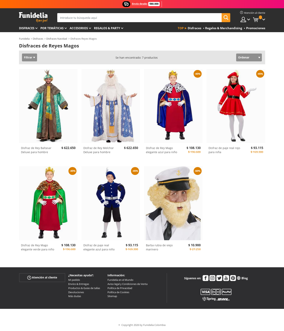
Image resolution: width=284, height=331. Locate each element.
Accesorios (79, 28)
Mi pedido (74, 280)
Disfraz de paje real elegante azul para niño (99, 247)
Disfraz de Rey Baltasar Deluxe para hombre (36, 150)
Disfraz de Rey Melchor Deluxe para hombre (98, 150)
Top (181, 28)
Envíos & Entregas (78, 284)
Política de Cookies (118, 292)
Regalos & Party (107, 28)
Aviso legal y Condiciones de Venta (127, 284)
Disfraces (26, 28)
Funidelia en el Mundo (120, 280)
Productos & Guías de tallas (84, 288)
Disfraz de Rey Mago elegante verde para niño (37, 247)
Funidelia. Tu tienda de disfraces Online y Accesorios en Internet (33, 17)
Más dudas (74, 296)
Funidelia (24, 38)
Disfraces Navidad (56, 38)
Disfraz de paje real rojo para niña (224, 150)
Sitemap (112, 296)
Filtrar (28, 57)
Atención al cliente (42, 278)
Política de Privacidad (119, 288)
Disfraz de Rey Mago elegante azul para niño (161, 150)
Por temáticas (52, 28)
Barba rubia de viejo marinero (159, 247)
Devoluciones (76, 292)
